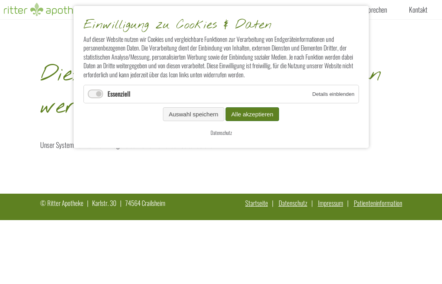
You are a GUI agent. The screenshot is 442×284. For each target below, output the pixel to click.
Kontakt (418, 9)
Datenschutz (293, 203)
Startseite (256, 203)
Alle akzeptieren (252, 114)
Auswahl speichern (193, 114)
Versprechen (372, 9)
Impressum (330, 203)
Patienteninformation (378, 203)
